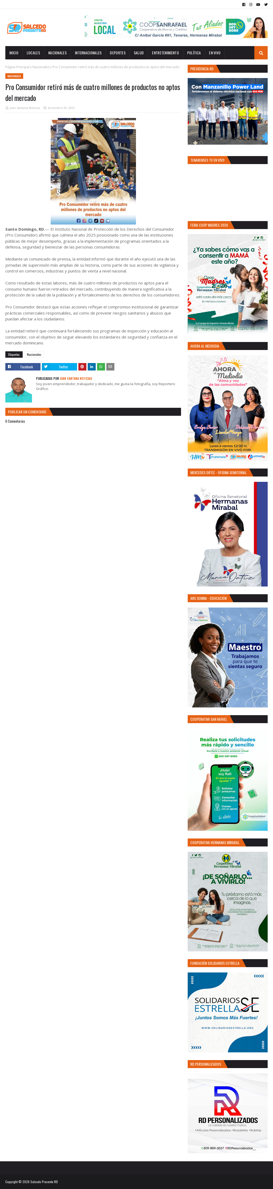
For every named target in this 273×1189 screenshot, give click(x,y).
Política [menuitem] (194, 52)
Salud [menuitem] (139, 52)
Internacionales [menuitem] (88, 52)
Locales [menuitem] (33, 52)
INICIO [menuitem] (13, 52)
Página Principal (17, 67)
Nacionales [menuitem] (57, 52)
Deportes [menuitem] (117, 52)
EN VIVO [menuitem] (214, 52)
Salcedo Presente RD (44, 1181)
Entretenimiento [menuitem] (165, 52)
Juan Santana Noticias (25, 108)
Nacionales (41, 67)
